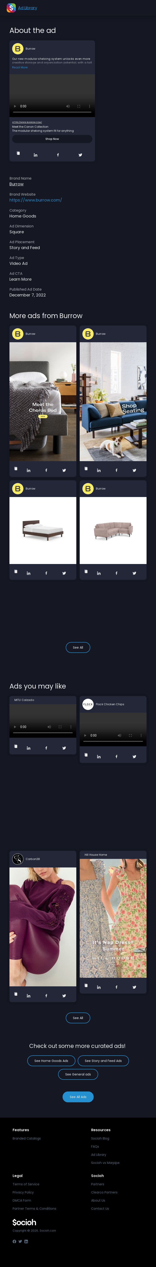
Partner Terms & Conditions (34, 1208)
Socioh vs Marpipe (105, 1163)
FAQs (95, 1146)
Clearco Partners (104, 1192)
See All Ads (78, 1097)
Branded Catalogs (27, 1138)
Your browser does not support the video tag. (52, 95)
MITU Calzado (24, 700)
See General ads (78, 1074)
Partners (97, 1184)
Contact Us (100, 1208)
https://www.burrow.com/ (27, 122)
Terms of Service (26, 1184)
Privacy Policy (23, 1192)
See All (78, 647)
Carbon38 (33, 859)
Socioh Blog (100, 1138)
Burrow (30, 48)
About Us (98, 1200)
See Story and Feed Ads (103, 1061)
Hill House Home (96, 854)
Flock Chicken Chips (110, 704)
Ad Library (98, 1154)
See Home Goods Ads (51, 1061)
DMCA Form (22, 1200)
